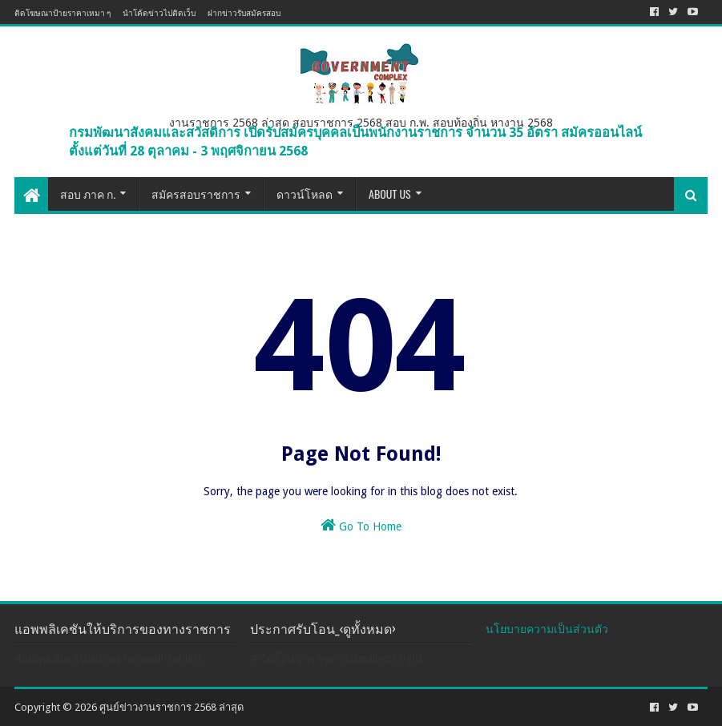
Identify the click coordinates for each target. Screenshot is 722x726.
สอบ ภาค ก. (87, 193)
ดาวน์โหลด (304, 193)
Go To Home (361, 525)
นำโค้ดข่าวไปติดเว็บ (159, 12)
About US (390, 193)
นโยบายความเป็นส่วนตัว (547, 629)
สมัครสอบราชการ (195, 193)
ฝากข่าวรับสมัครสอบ (244, 12)
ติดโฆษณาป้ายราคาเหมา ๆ (62, 12)
